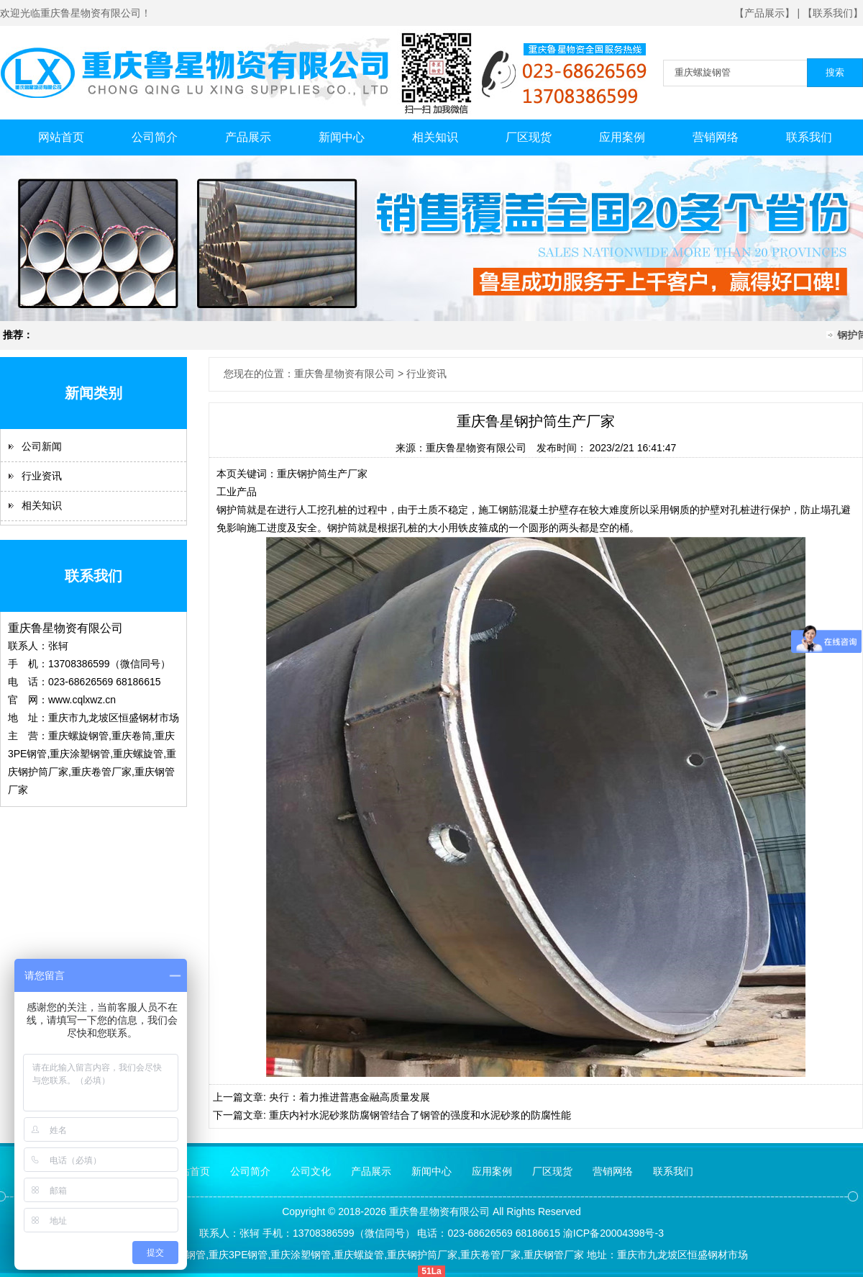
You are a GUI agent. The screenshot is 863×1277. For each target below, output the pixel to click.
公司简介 (155, 137)
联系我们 (809, 137)
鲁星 (419, 1211)
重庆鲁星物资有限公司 (476, 448)
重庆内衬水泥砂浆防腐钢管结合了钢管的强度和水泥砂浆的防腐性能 (420, 1115)
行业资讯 (42, 476)
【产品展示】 (764, 13)
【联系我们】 (833, 13)
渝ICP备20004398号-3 (613, 1233)
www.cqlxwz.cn (82, 699)
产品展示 (248, 137)
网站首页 (61, 137)
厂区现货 (529, 137)
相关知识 (435, 137)
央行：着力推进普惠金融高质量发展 (349, 1097)
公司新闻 (42, 446)
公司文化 (311, 1171)
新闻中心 (342, 137)
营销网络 (716, 137)
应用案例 (622, 137)
